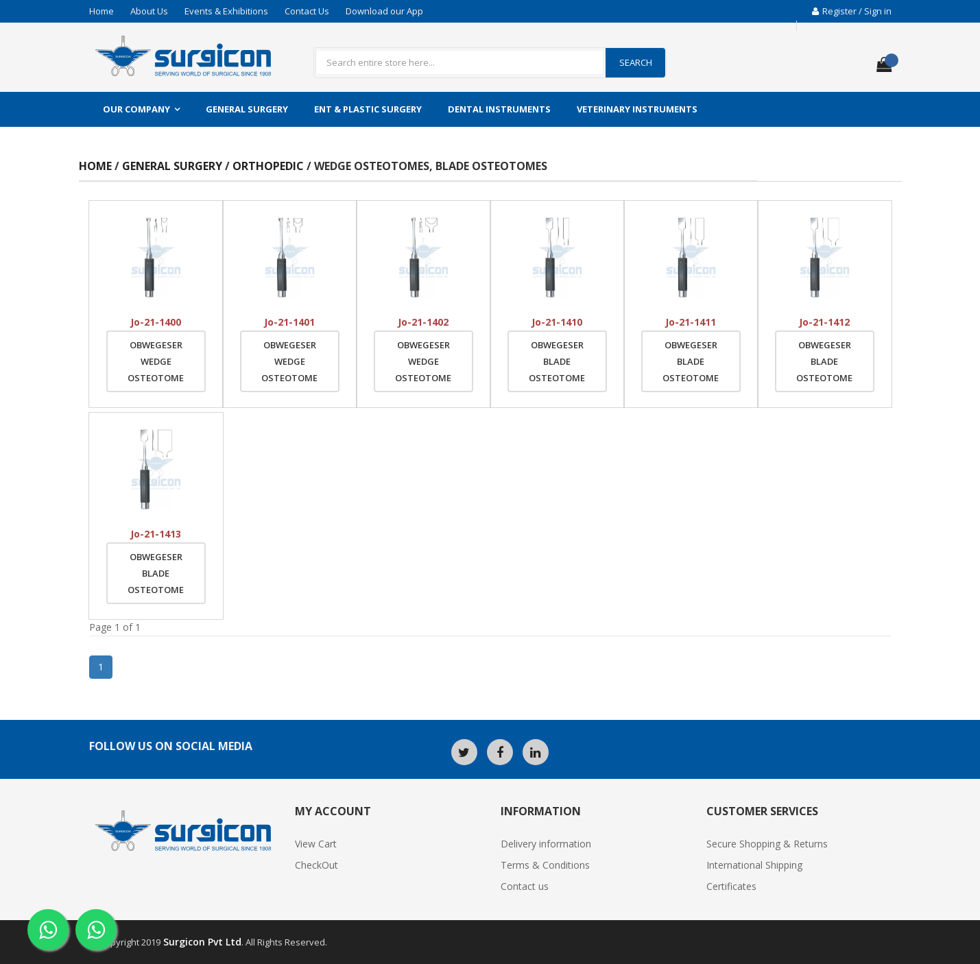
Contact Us (307, 11)
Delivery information (546, 843)
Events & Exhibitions (226, 11)
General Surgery (247, 109)
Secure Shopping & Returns (767, 843)
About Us (149, 11)
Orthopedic (269, 165)
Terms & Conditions (545, 864)
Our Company (136, 109)
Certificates (731, 886)
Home (101, 11)
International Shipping (754, 864)
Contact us (525, 886)
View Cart (316, 843)
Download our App (384, 11)
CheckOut (316, 864)
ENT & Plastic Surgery (368, 109)
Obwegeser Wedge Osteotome (156, 361)
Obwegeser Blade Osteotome (557, 361)
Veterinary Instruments (637, 109)
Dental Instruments (499, 109)
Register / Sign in (852, 11)
